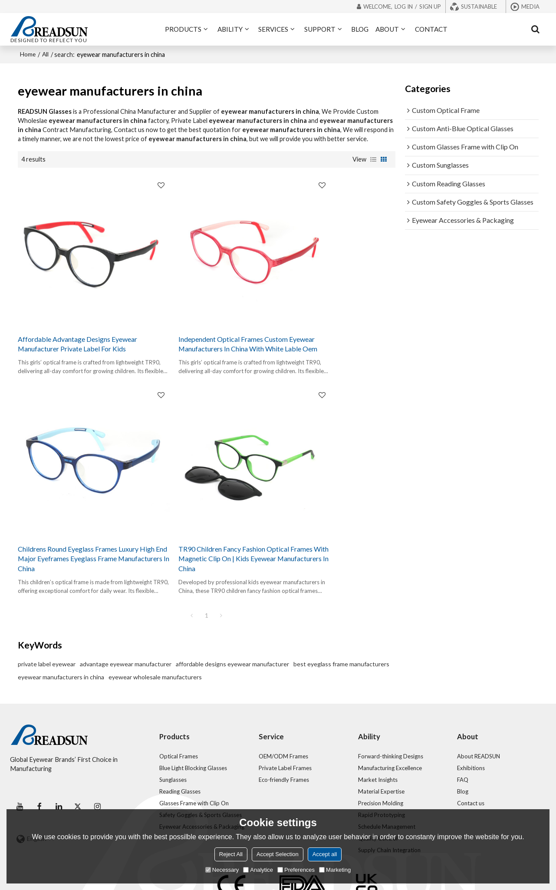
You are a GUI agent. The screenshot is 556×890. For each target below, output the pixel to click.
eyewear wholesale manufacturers (155, 634)
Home (28, 52)
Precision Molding (381, 760)
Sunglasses (173, 736)
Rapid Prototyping (382, 771)
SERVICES (273, 28)
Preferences (296, 870)
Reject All (231, 854)
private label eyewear (47, 621)
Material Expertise (381, 748)
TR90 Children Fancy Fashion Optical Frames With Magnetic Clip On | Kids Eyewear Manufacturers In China (77, 514)
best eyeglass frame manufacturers (341, 621)
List (373, 157)
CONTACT (431, 28)
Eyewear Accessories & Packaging (203, 783)
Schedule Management (387, 783)
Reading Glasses (180, 748)
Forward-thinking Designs (390, 713)
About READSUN (479, 713)
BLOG (359, 28)
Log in (404, 6)
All (46, 52)
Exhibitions (471, 724)
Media (530, 6)
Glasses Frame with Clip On (194, 760)
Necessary (222, 870)
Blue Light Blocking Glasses (194, 724)
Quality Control (378, 795)
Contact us (471, 760)
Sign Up (430, 6)
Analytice (258, 870)
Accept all (325, 854)
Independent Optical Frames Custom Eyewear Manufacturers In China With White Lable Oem (205, 315)
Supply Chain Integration (389, 807)
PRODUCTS (183, 28)
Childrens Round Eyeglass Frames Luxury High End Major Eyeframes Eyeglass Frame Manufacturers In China (329, 320)
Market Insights (378, 736)
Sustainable (479, 6)
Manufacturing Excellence (390, 724)
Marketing (335, 870)
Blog (463, 748)
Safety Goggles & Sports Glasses (201, 771)
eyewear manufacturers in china (61, 634)
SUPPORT (320, 28)
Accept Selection (278, 854)
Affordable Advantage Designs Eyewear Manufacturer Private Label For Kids (77, 315)
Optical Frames (178, 713)
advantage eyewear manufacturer (125, 621)
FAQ (462, 736)
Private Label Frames (286, 724)
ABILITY (230, 28)
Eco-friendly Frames (284, 736)
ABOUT (387, 28)
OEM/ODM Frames (283, 713)
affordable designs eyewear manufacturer (232, 621)
